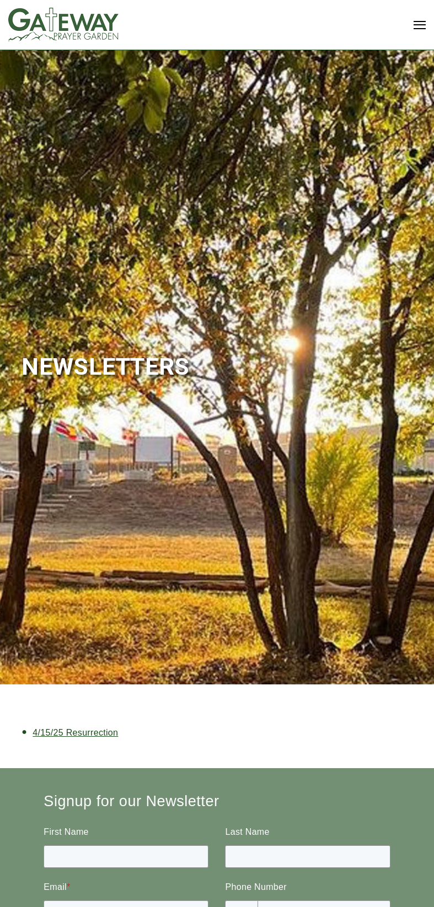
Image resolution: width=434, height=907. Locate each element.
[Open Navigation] (420, 25)
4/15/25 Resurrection (75, 732)
